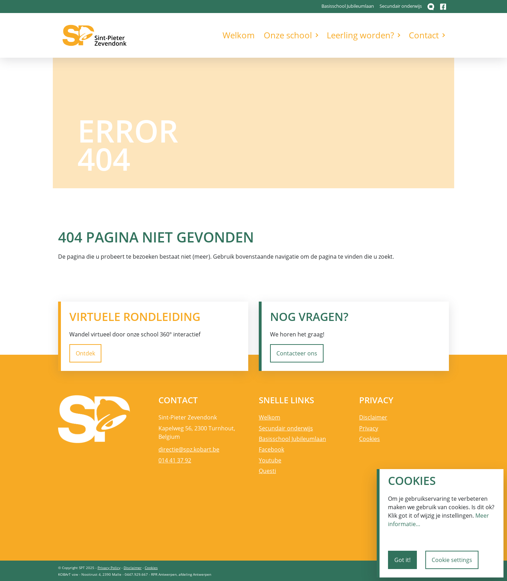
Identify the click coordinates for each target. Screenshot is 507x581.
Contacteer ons (296, 353)
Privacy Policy (109, 567)
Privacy (368, 428)
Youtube (270, 460)
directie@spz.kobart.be (188, 449)
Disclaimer (373, 417)
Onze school (288, 35)
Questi (267, 471)
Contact (424, 35)
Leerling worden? (360, 35)
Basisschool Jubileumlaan (347, 6)
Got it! (402, 560)
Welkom (239, 35)
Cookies (369, 439)
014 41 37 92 (174, 460)
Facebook (271, 449)
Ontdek (85, 353)
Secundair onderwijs (401, 6)
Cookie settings (452, 560)
